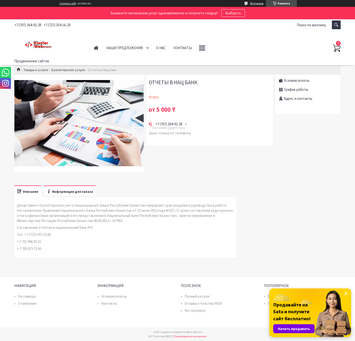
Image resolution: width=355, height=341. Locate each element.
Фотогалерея (195, 310)
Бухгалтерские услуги (68, 70)
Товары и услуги (36, 70)
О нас (161, 48)
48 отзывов (256, 3)
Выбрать (233, 12)
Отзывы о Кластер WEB (203, 303)
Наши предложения (124, 48)
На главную (27, 296)
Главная (96, 48)
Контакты (183, 48)
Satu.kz (197, 332)
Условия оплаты (114, 296)
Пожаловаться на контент (190, 336)
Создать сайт (67, 3)
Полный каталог (197, 296)
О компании (27, 303)
